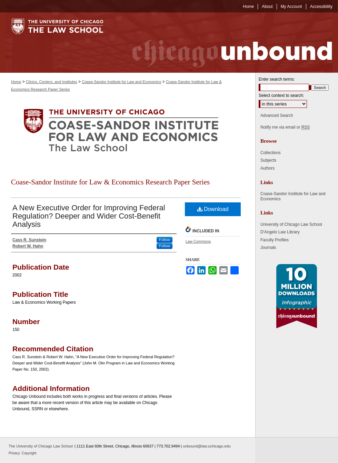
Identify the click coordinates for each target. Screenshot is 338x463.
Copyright (29, 453)
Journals (268, 247)
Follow (164, 240)
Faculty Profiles (274, 240)
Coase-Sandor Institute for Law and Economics (121, 82)
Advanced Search (276, 115)
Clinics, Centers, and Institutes (51, 82)
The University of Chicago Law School (41, 446)
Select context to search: (281, 95)
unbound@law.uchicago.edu (206, 446)
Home (16, 82)
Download (213, 209)
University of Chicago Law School (291, 224)
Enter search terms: (277, 79)
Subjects (268, 160)
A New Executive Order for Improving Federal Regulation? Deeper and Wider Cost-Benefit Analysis (88, 216)
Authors (267, 168)
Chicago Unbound (226, 42)
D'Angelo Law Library (280, 232)
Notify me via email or (285, 127)
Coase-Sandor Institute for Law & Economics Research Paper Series (110, 182)
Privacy (15, 453)
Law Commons (198, 241)
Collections (270, 152)
